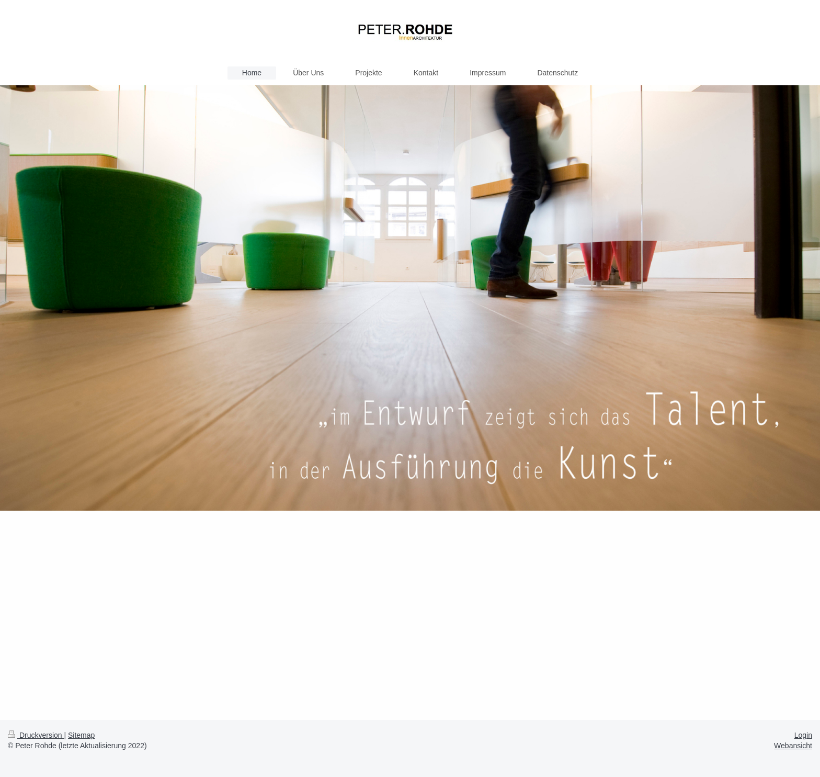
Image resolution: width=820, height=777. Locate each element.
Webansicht (793, 745)
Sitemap (81, 735)
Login (803, 735)
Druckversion (36, 735)
